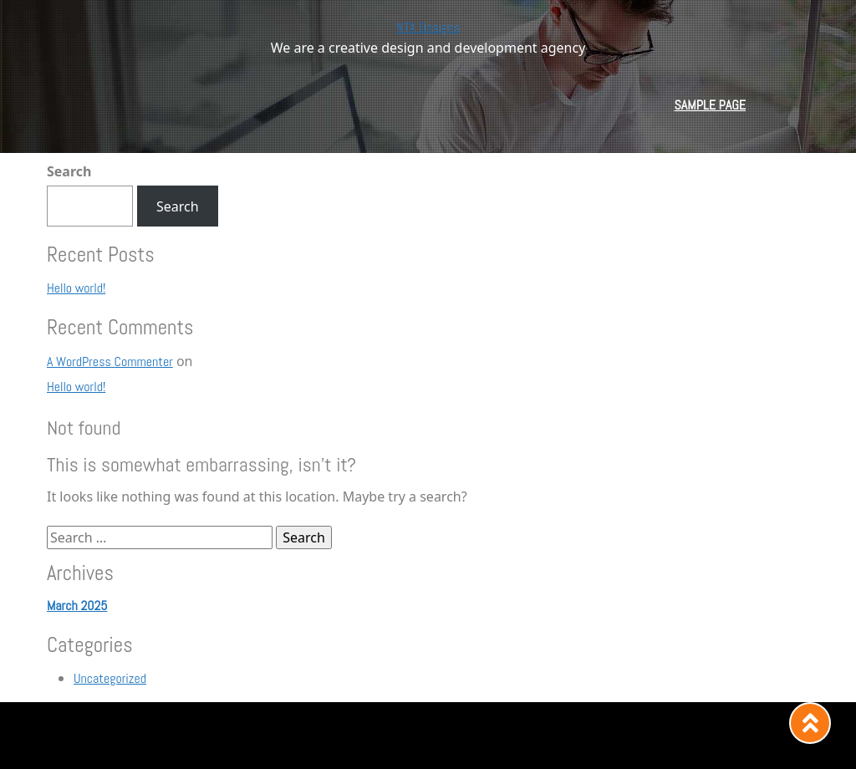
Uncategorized (110, 678)
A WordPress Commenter (110, 361)
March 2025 (77, 605)
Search (69, 171)
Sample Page (710, 105)
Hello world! (76, 288)
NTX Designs (428, 27)
